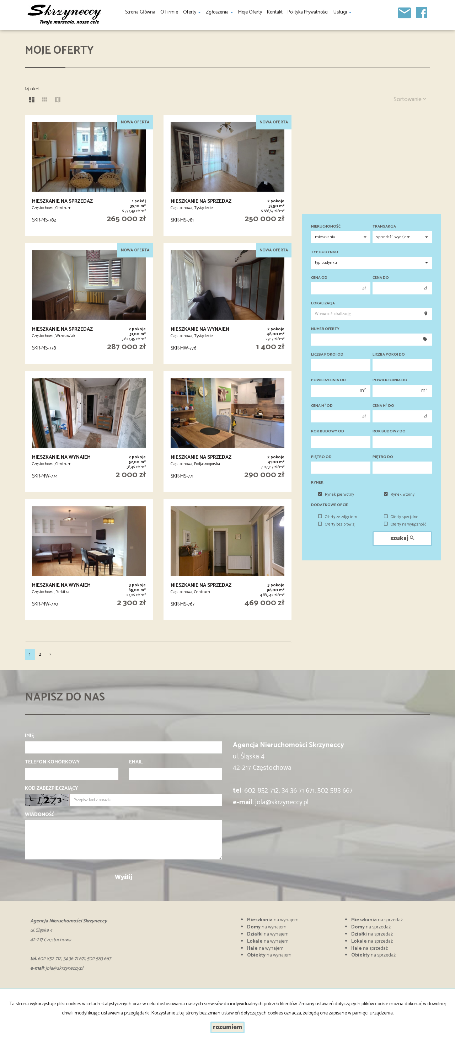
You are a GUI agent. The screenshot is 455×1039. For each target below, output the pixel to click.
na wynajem (273, 920)
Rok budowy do (389, 431)
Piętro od (321, 457)
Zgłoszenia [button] (219, 12)
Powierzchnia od (328, 380)
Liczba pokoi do (389, 354)
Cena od (319, 278)
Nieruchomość (326, 226)
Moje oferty (250, 12)
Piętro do (383, 457)
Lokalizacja (323, 303)
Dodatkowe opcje (329, 505)
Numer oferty (325, 329)
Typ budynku (324, 252)
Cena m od (322, 406)
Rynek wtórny (399, 494)
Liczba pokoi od (327, 354)
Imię (29, 736)
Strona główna (140, 12)
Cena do (381, 278)
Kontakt (275, 12)
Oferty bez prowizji (337, 524)
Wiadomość (39, 815)
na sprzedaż (377, 920)
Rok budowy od (327, 431)
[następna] (50, 654)
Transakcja (384, 226)
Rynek (317, 482)
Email (136, 762)
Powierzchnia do (390, 380)
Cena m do (383, 406)
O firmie (169, 12)
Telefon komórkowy (52, 762)
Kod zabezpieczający (51, 788)
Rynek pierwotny (336, 494)
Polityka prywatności (308, 12)
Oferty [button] (192, 12)
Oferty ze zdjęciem (337, 517)
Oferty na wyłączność (405, 524)
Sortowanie (410, 99)
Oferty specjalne (401, 517)
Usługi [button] (342, 12)
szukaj (402, 538)
